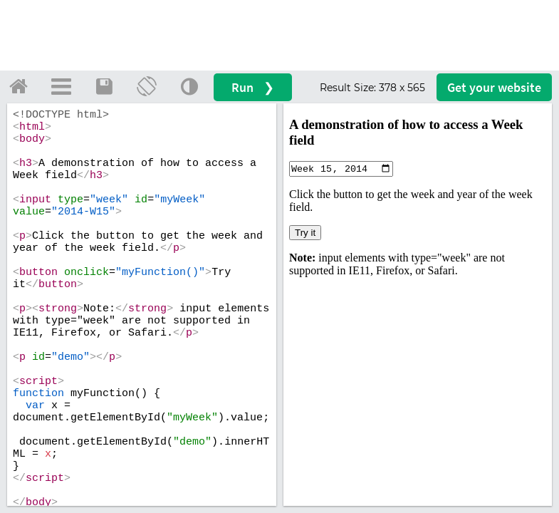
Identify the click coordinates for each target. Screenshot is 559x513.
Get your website (494, 87)
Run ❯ (252, 87)
